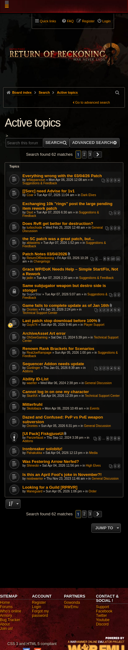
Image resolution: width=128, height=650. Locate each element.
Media (93, 453)
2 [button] (84, 154)
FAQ (70, 21)
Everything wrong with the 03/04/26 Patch (62, 175)
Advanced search (92, 142)
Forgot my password (40, 613)
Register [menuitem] (88, 21)
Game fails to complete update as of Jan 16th (65, 305)
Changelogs (42, 261)
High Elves (93, 465)
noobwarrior (35, 478)
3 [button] (90, 154)
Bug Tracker (10, 620)
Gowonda (72, 602)
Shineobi (33, 465)
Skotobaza (34, 408)
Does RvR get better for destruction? (57, 223)
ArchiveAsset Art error (44, 333)
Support (102, 607)
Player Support (94, 324)
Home (5, 602)
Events (94, 408)
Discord (102, 624)
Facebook (104, 611)
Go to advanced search (92, 102)
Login (36, 607)
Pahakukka (34, 453)
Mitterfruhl (32, 404)
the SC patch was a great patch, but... (58, 238)
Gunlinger (33, 368)
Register (39, 602)
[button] (98, 154)
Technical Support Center (39, 313)
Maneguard (35, 491)
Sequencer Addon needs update (53, 363)
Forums (6, 607)
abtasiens (33, 242)
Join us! (6, 628)
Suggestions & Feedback (39, 183)
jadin (30, 278)
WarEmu (71, 607)
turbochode (34, 227)
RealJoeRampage (39, 352)
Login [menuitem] (106, 21)
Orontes (32, 309)
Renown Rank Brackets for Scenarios (58, 348)
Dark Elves (88, 195)
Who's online (10, 611)
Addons (27, 371)
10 (112, 258)
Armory (6, 615)
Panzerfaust (35, 437)
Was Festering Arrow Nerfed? (50, 461)
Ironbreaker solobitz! (42, 448)
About (5, 624)
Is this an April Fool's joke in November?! (62, 474)
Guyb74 (32, 324)
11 (118, 258)
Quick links (48, 21)
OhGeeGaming (37, 337)
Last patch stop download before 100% (59, 320)
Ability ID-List (35, 379)
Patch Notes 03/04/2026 (44, 254)
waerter (32, 383)
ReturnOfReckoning (40, 258)
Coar (30, 195)
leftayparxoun (36, 180)
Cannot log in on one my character (55, 391)
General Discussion (98, 383)
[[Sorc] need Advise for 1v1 (48, 191)
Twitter (101, 615)
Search (53, 142)
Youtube (103, 620)
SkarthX (32, 395)
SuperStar (34, 294)
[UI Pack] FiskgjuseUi (42, 433)
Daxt (30, 212)
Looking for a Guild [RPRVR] (49, 487)
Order (93, 491)
